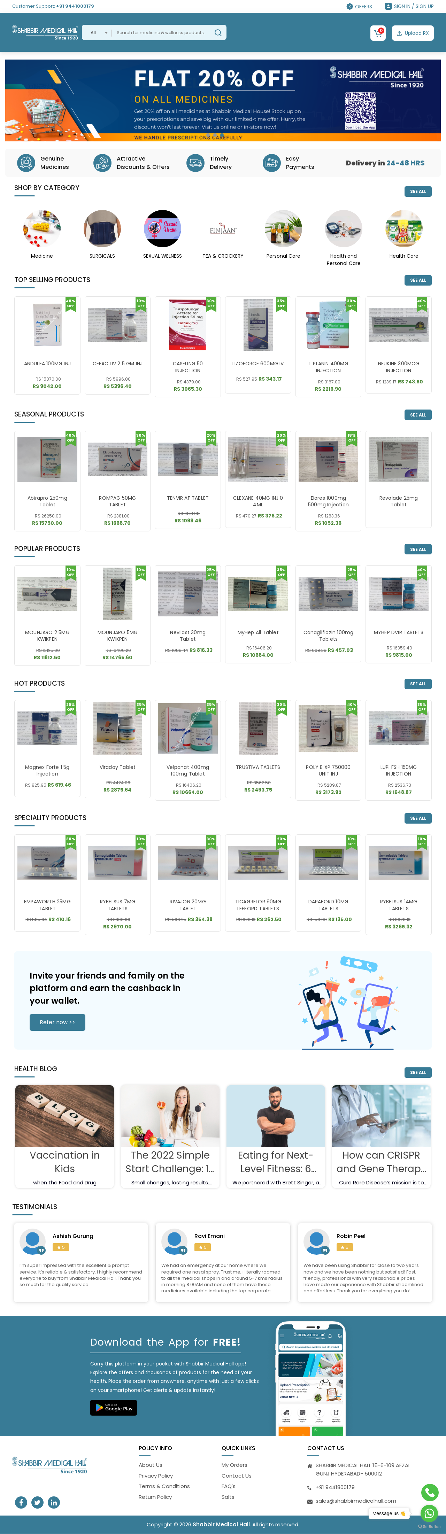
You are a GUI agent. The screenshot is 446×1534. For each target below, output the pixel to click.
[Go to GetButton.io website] (429, 1527)
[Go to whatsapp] (429, 1513)
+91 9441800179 (75, 6)
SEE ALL (418, 191)
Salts (228, 1497)
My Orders (234, 1465)
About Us (150, 1465)
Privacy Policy (156, 1475)
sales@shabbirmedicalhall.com (356, 1501)
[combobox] (97, 32)
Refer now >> (57, 1023)
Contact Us (237, 1475)
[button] (208, 135)
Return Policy (155, 1497)
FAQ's (229, 1486)
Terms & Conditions (164, 1486)
